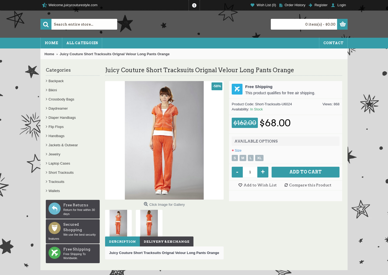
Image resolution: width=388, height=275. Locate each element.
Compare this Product (310, 185)
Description (122, 241)
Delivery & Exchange (166, 241)
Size (238, 150)
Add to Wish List (260, 185)
